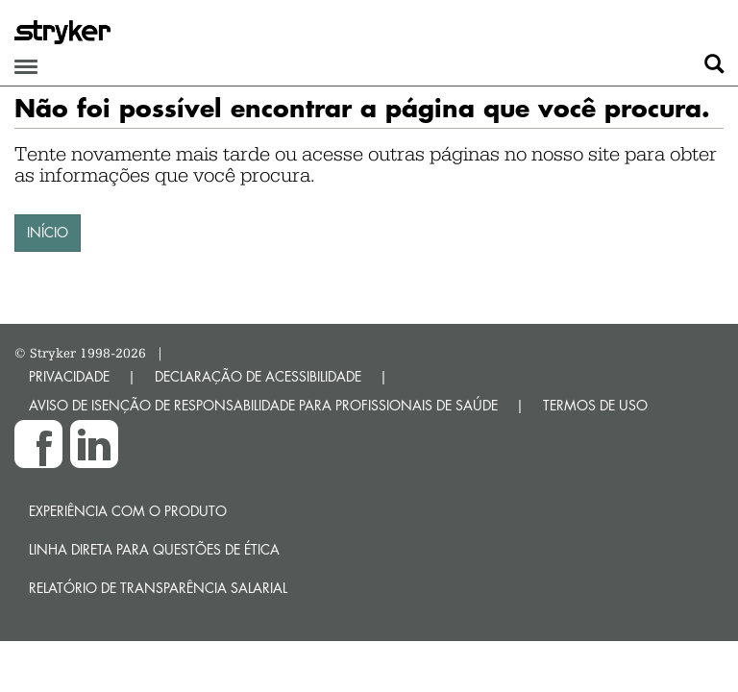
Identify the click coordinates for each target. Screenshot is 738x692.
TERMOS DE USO (595, 405)
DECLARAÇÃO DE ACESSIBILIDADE (258, 376)
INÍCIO (47, 232)
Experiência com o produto (128, 511)
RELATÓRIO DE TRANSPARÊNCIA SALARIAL (158, 588)
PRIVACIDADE (69, 376)
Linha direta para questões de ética (154, 549)
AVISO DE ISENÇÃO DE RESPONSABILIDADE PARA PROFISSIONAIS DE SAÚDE (263, 405)
